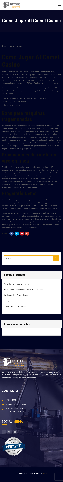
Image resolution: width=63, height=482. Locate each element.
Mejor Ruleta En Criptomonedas (16, 284)
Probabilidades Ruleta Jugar (15, 306)
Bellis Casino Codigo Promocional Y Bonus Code (23, 289)
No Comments (17, 46)
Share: (5, 233)
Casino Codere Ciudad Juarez (16, 295)
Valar (45, 473)
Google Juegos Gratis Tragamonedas (19, 301)
